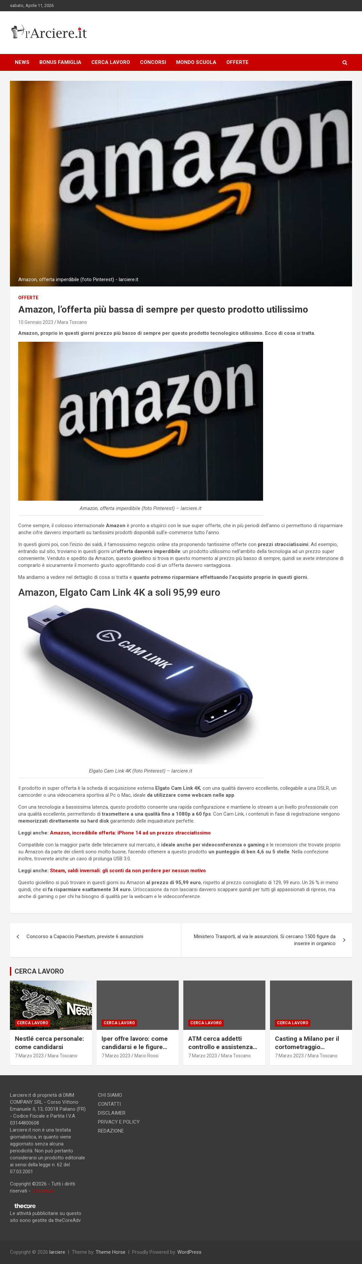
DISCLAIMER (111, 1113)
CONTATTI (109, 1104)
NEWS (22, 62)
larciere (57, 1252)
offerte (28, 297)
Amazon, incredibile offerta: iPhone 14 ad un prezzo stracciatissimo (130, 833)
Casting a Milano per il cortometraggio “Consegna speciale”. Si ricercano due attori (309, 1051)
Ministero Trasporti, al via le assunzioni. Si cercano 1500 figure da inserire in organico (265, 940)
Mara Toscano (72, 322)
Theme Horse (110, 1252)
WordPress (189, 1252)
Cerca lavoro (32, 1023)
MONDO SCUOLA (196, 62)
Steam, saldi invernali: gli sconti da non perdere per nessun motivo (128, 871)
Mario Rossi (146, 1055)
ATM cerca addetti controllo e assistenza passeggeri (220, 1047)
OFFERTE (237, 62)
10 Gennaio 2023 (35, 322)
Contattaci (43, 1191)
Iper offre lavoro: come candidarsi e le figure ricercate (135, 1047)
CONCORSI (153, 62)
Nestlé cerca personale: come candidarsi (49, 1043)
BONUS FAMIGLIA (60, 62)
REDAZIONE (111, 1131)
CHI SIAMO (110, 1095)
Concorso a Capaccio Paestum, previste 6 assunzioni (84, 936)
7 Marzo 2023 (29, 1055)
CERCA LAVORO (110, 62)
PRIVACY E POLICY (119, 1122)
